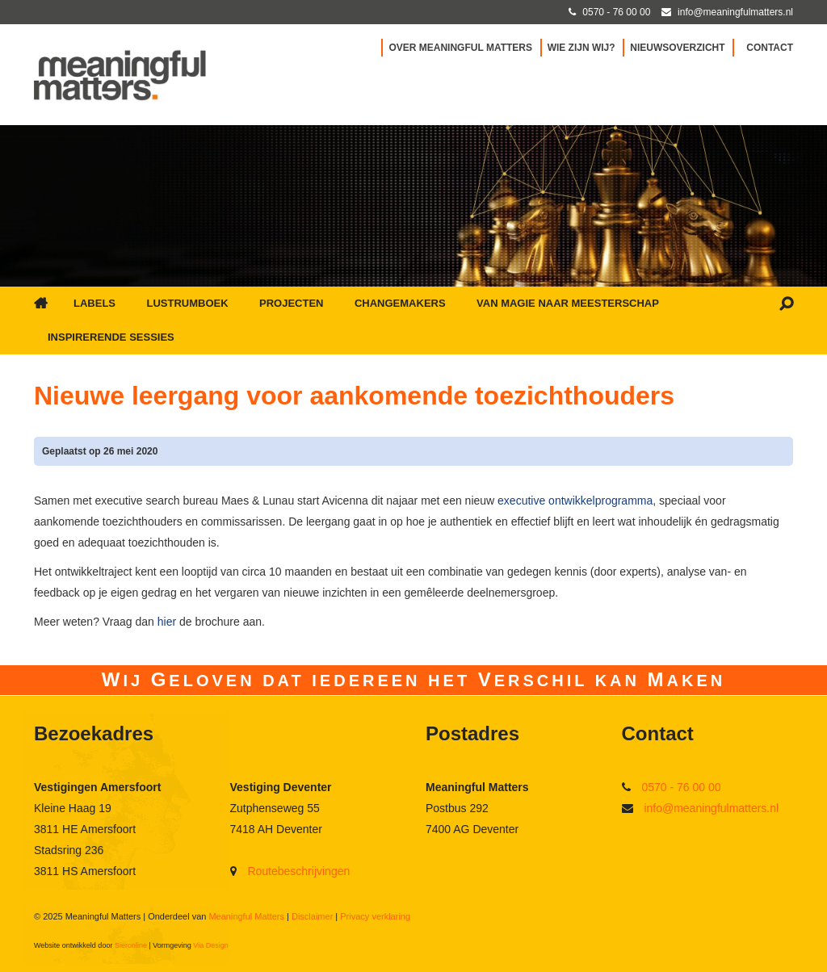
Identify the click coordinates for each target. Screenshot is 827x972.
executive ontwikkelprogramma (575, 500)
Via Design (210, 945)
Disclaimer (312, 916)
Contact (769, 47)
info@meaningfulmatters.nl (711, 808)
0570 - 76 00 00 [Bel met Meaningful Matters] (616, 12)
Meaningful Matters (246, 916)
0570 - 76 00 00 (680, 787)
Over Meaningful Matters (460, 47)
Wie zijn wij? (581, 47)
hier (168, 621)
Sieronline (131, 945)
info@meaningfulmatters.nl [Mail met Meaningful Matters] (735, 12)
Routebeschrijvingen (298, 871)
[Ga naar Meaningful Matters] (120, 74)
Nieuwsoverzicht (677, 47)
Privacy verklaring (375, 916)
